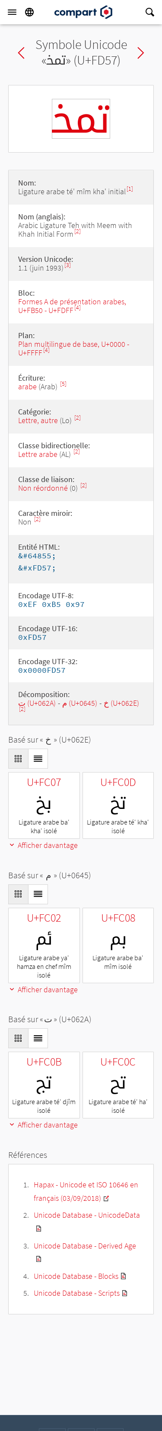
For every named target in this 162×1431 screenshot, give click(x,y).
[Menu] (12, 12)
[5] (63, 384)
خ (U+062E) (121, 703)
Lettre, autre (38, 420)
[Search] (150, 12)
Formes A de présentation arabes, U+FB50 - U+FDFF (72, 306)
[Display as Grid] (18, 759)
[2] (77, 231)
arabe (27, 386)
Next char (141, 53)
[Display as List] (38, 759)
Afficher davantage (43, 845)
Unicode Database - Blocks (76, 1276)
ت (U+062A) (37, 703)
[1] (130, 188)
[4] (77, 307)
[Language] (29, 12)
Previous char (21, 53)
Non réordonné (43, 488)
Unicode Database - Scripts (77, 1293)
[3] (67, 265)
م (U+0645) (79, 703)
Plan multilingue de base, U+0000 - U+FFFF (73, 348)
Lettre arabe (37, 454)
